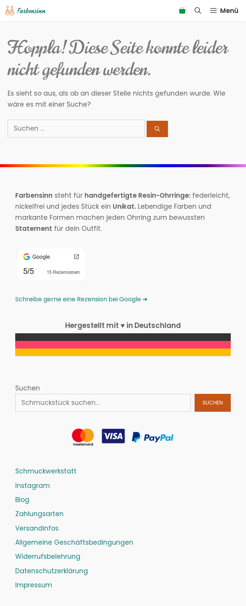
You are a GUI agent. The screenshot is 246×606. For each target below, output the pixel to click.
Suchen (27, 388)
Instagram (32, 485)
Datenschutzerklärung (51, 571)
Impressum (33, 585)
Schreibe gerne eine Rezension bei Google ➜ (81, 299)
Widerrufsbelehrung (47, 556)
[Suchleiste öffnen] (198, 10)
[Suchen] (157, 129)
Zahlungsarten (39, 513)
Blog (22, 499)
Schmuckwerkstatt (46, 471)
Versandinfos (37, 528)
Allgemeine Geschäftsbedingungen (74, 542)
